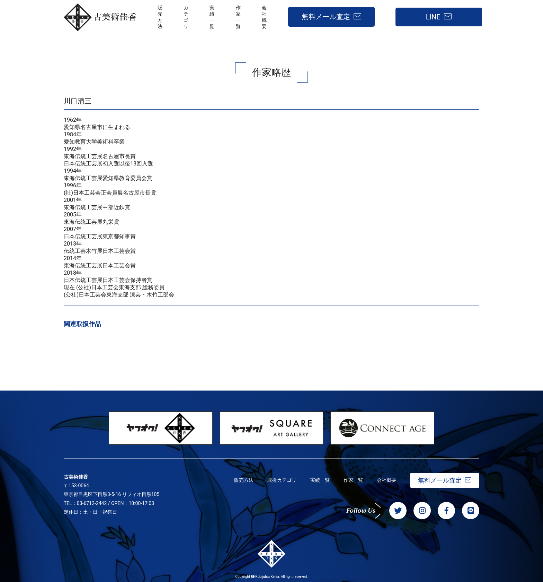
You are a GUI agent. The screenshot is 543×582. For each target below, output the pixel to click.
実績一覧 (320, 480)
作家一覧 (353, 480)
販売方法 (243, 480)
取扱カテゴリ (281, 480)
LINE (433, 17)
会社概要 (386, 480)
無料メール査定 (326, 16)
